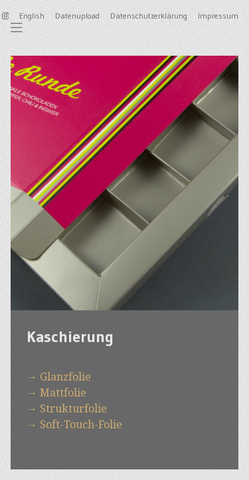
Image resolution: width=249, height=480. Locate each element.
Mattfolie (63, 392)
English (31, 16)
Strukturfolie (73, 408)
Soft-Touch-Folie (81, 424)
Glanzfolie (65, 376)
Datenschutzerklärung (148, 16)
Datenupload (77, 16)
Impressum (218, 16)
